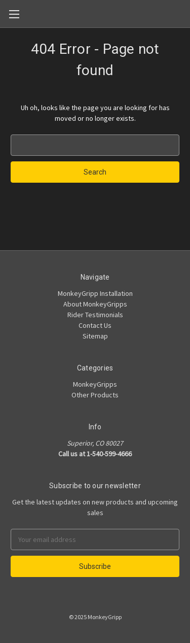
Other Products (95, 394)
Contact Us (95, 325)
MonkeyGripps (95, 384)
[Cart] (184, 13)
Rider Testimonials (95, 314)
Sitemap (95, 336)
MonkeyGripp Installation (95, 293)
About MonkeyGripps (95, 304)
